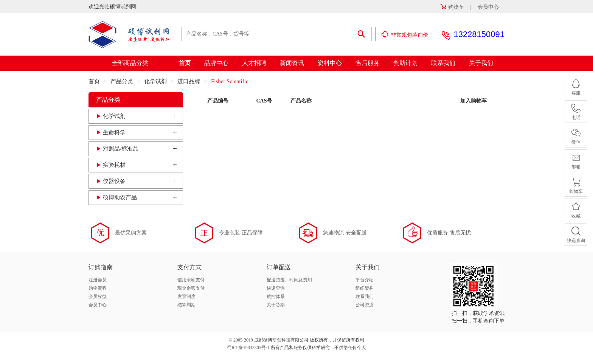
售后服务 (367, 63)
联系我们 (443, 63)
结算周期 (186, 304)
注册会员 (97, 279)
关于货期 (276, 304)
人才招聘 (254, 63)
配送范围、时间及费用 (289, 279)
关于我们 (481, 63)
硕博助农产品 (120, 197)
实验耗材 (114, 165)
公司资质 (364, 304)
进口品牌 (188, 81)
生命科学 (114, 132)
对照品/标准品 (120, 149)
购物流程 (97, 288)
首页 (185, 63)
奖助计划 (405, 63)
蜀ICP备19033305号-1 (248, 347)
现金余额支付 (191, 288)
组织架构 (364, 288)
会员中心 (488, 7)
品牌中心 (216, 63)
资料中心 (330, 63)
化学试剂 (155, 81)
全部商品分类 (130, 63)
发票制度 (186, 296)
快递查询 (276, 288)
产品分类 (121, 81)
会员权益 (97, 296)
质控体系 (276, 296)
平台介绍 (364, 279)
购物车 (452, 7)
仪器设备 (114, 181)
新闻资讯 (292, 63)
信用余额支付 (191, 279)
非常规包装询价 (405, 34)
